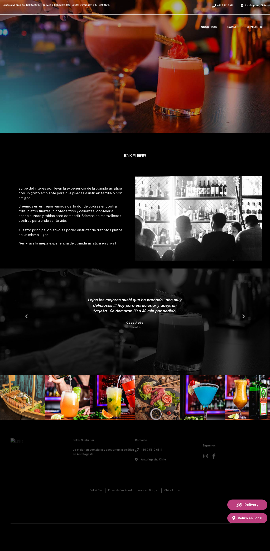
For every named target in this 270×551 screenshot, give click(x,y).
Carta (231, 27)
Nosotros (209, 27)
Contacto (254, 27)
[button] (247, 505)
